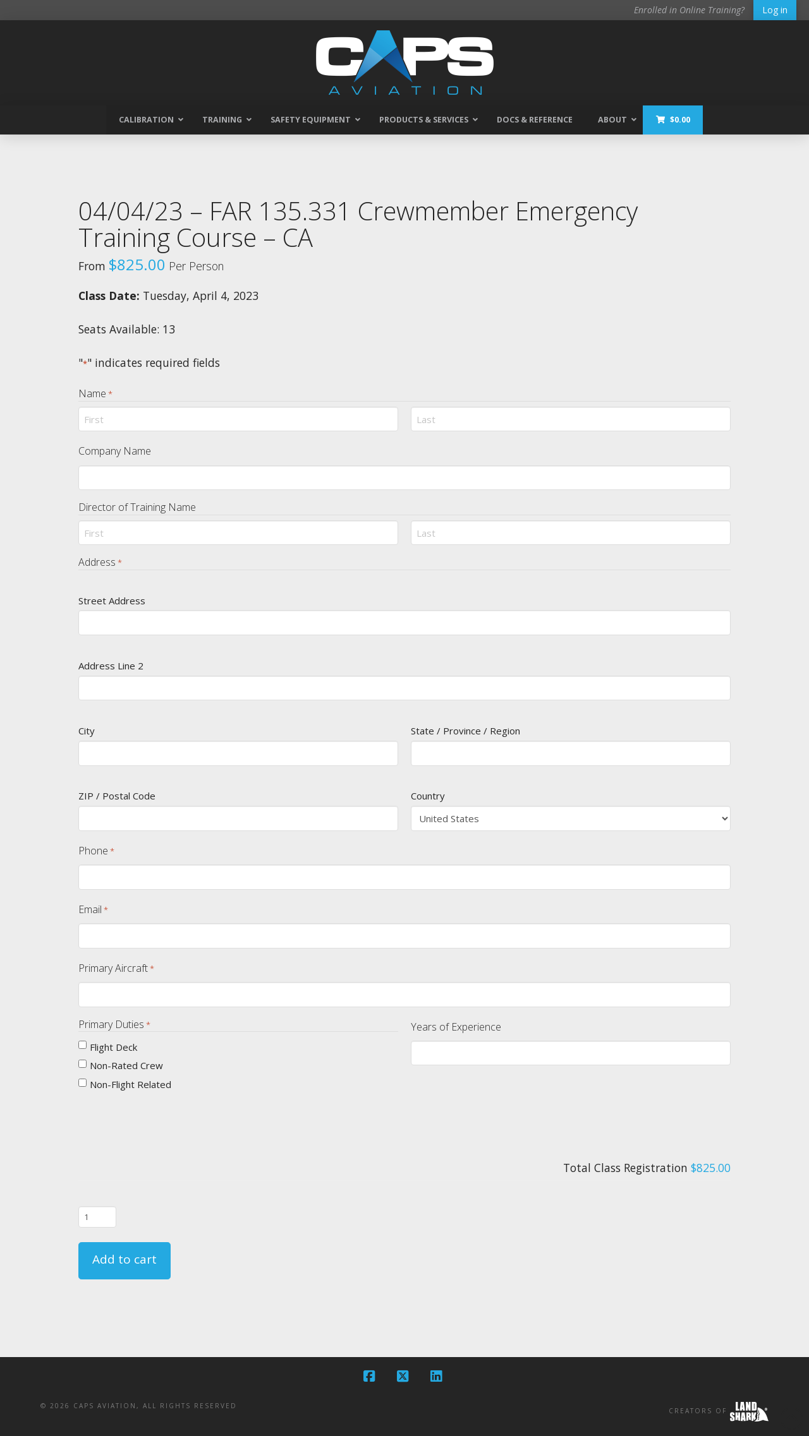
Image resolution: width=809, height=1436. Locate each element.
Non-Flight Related (130, 1084)
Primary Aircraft (116, 968)
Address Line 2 (110, 665)
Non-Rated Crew (126, 1065)
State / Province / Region (465, 730)
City (86, 730)
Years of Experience (456, 1027)
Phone (96, 851)
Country (428, 795)
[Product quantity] (97, 1217)
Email (93, 909)
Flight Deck (113, 1047)
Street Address (111, 600)
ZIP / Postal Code (116, 795)
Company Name (114, 451)
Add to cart (124, 1259)
